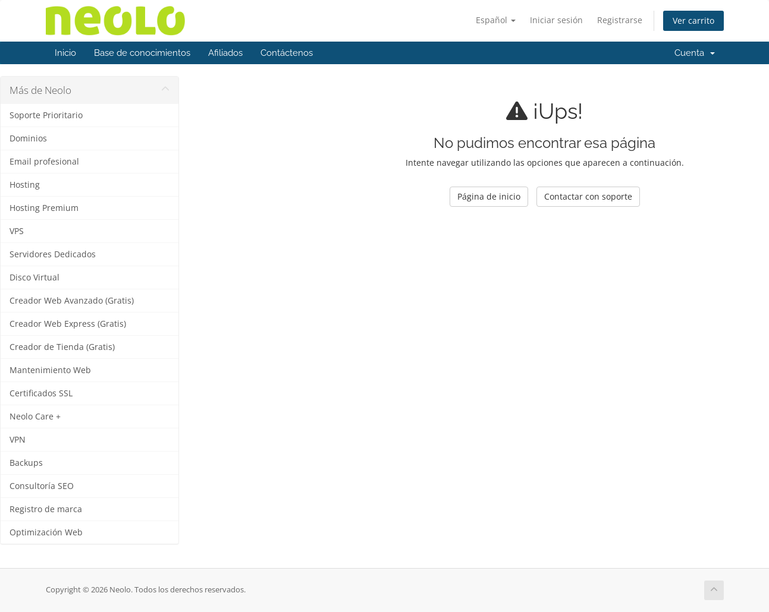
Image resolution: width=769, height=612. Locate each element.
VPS (17, 231)
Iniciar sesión (556, 20)
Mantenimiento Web (50, 370)
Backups (26, 463)
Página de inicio (488, 196)
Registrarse (619, 20)
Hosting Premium (44, 208)
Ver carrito (693, 20)
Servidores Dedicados (53, 254)
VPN (18, 439)
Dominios (28, 138)
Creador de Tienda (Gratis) (62, 347)
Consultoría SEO (42, 486)
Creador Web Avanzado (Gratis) (72, 300)
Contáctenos (286, 53)
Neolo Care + (35, 416)
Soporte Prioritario (46, 115)
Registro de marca (46, 509)
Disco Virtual (34, 277)
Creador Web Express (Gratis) (68, 323)
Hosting (25, 184)
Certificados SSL (41, 393)
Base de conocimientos (142, 53)
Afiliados (225, 53)
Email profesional (44, 161)
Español (496, 20)
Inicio (65, 53)
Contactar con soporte (588, 196)
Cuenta (694, 53)
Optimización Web (46, 532)
